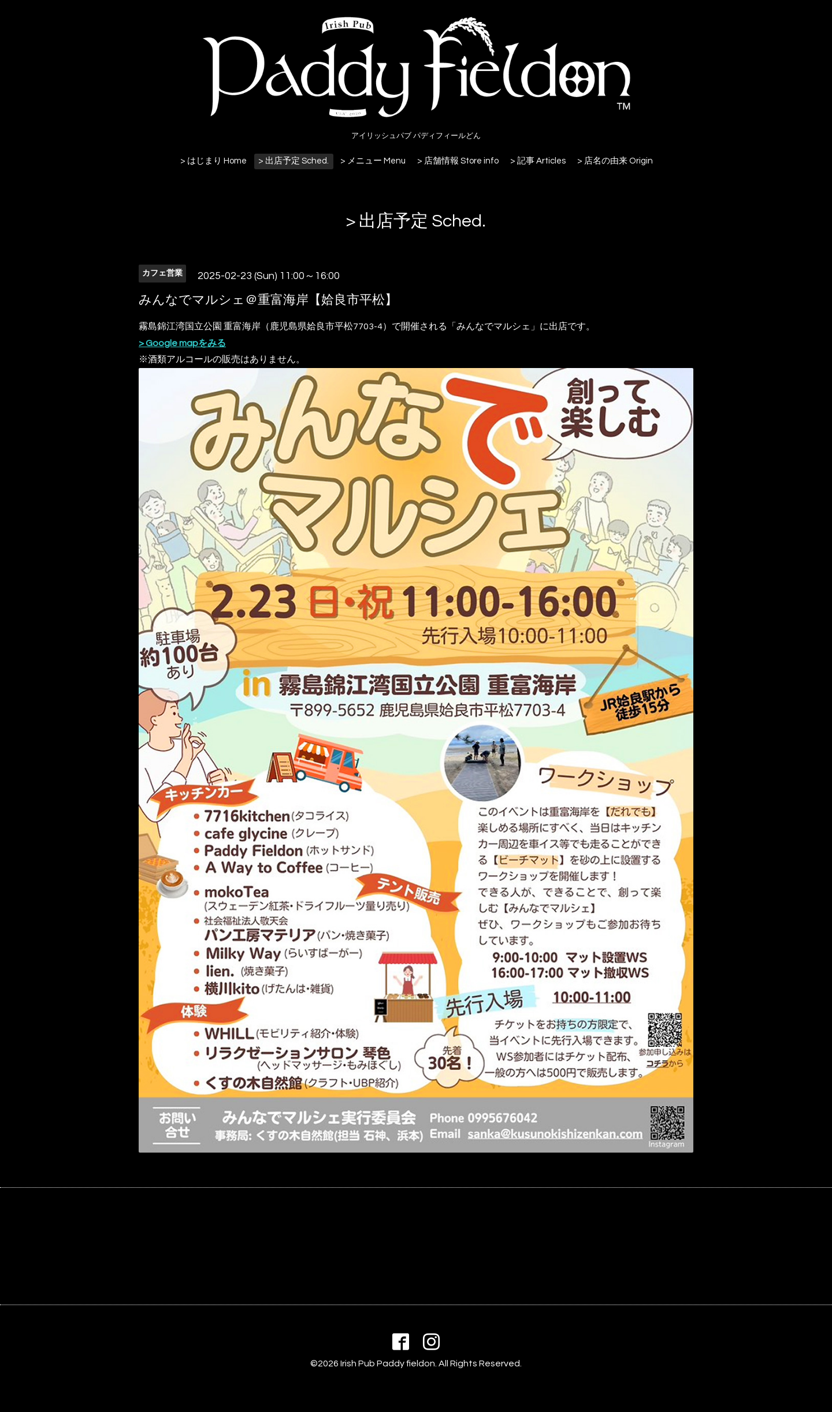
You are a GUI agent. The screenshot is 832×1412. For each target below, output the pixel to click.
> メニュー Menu (373, 161)
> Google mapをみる (182, 343)
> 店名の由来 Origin (615, 161)
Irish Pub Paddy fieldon (387, 1363)
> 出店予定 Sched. (293, 161)
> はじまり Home (213, 161)
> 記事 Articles (538, 161)
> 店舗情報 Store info (458, 161)
